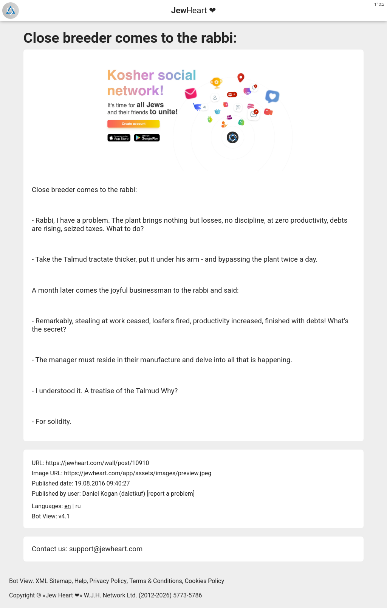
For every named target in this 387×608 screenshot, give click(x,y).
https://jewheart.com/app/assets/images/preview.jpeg (137, 473)
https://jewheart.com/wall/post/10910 (97, 463)
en (67, 506)
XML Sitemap (53, 581)
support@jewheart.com (105, 549)
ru (77, 506)
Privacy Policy (108, 581)
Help (80, 581)
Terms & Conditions (155, 581)
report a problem (170, 493)
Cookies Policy (204, 581)
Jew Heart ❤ (62, 595)
